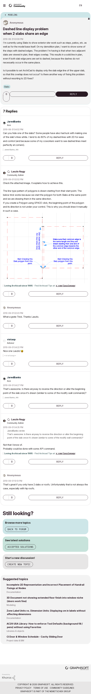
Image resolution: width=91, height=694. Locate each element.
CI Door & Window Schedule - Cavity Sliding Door (35, 636)
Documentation (14, 592)
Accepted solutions (20, 546)
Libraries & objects (15, 631)
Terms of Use (40, 688)
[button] (7, 99)
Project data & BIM (15, 640)
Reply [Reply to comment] (59, 158)
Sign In (86, 5)
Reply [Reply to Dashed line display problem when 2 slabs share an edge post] (73, 94)
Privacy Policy (23, 688)
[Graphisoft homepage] (77, 668)
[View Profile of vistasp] (11, 339)
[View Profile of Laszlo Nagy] (18, 171)
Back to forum (16, 529)
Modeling (11, 605)
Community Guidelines (62, 688)
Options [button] (86, 14)
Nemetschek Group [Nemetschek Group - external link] (60, 691)
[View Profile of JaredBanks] (14, 121)
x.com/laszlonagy (65, 286)
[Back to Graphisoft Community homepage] (17, 5)
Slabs (6, 86)
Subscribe (33, 94)
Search (71, 5)
